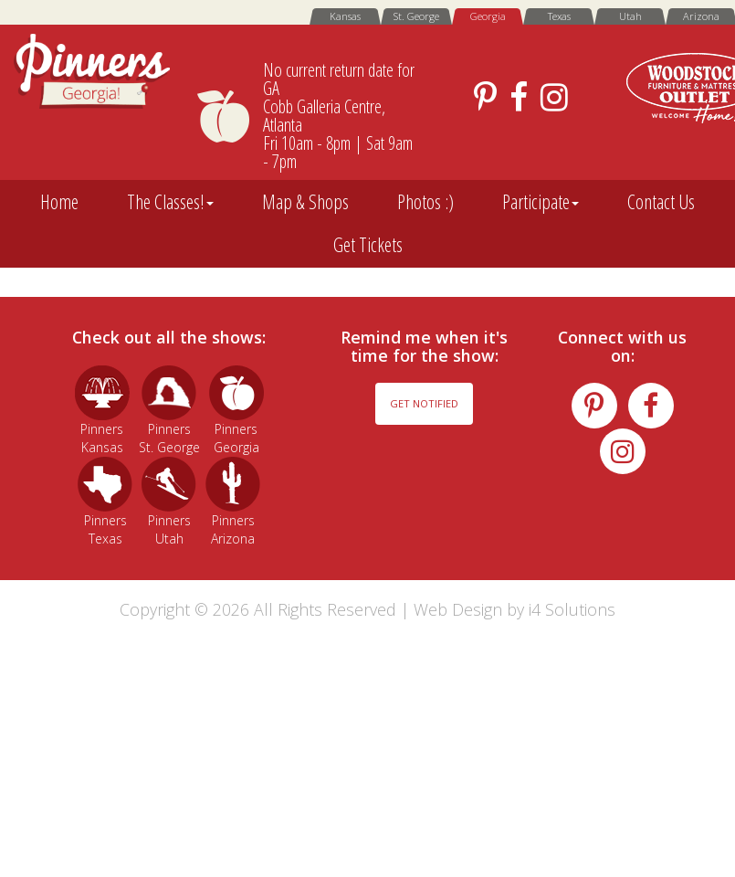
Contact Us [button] (661, 201)
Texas (559, 16)
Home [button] (59, 201)
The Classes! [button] (170, 201)
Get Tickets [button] (368, 244)
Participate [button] (540, 201)
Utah (630, 16)
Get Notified (424, 403)
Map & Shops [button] (305, 201)
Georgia (488, 16)
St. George (416, 16)
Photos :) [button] (425, 201)
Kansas (345, 16)
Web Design (458, 609)
